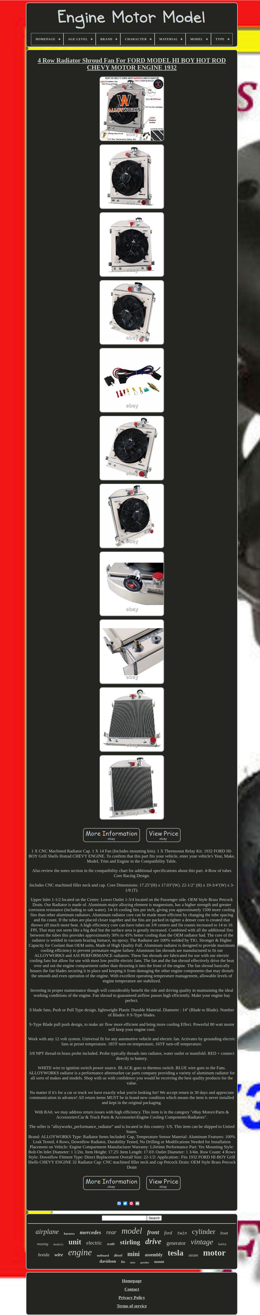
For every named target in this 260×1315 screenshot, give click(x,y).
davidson (108, 1261)
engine (80, 1252)
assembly (153, 1254)
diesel (118, 1255)
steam (193, 1255)
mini (133, 1253)
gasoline (144, 1262)
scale (111, 1244)
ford (168, 1232)
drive (153, 1241)
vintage (202, 1241)
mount (159, 1262)
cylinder (203, 1231)
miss (132, 1262)
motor (214, 1252)
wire (59, 1254)
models (58, 1244)
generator (176, 1243)
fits (123, 1262)
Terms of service (132, 1306)
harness (69, 1233)
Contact (131, 1289)
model (132, 1230)
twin (182, 1233)
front (153, 1232)
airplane (47, 1231)
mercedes (90, 1232)
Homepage (131, 1280)
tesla (175, 1252)
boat (224, 1233)
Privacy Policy (132, 1297)
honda (44, 1254)
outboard (103, 1255)
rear (111, 1232)
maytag (42, 1244)
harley (222, 1244)
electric (94, 1243)
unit (75, 1242)
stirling (130, 1242)
